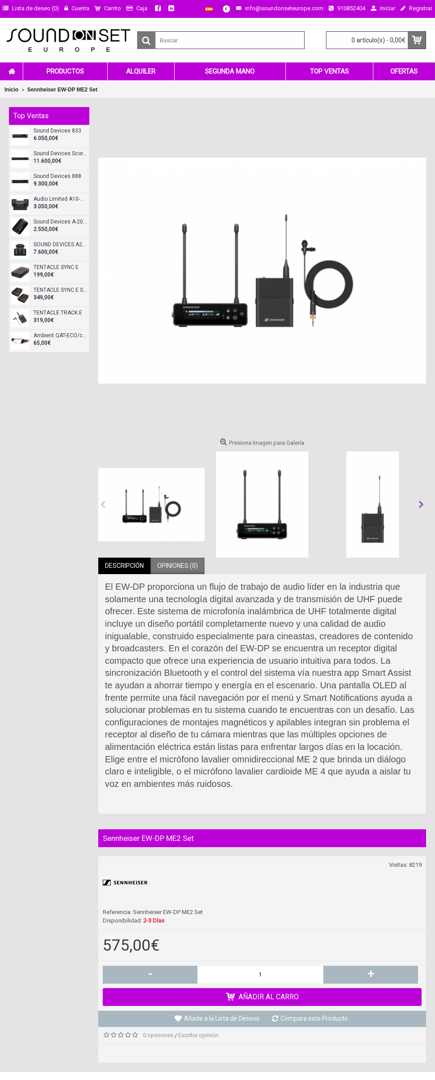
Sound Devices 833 (57, 131)
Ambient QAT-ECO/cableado (60, 336)
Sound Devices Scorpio (60, 154)
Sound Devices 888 (57, 176)
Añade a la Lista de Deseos (221, 1018)
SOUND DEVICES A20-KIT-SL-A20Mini (60, 245)
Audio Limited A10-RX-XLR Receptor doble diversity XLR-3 (60, 199)
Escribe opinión (198, 1035)
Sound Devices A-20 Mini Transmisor (60, 222)
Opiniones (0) (177, 565)
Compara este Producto (314, 1018)
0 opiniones (158, 1035)
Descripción (124, 565)
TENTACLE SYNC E (56, 267)
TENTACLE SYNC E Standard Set (60, 290)
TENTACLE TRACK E (57, 313)
